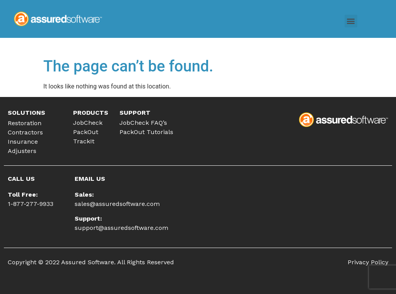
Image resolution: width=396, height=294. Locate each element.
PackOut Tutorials (146, 132)
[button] (351, 21)
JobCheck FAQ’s (143, 122)
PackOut (85, 132)
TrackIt (83, 141)
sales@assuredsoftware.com (117, 203)
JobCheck (87, 122)
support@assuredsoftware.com (121, 227)
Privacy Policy (368, 262)
